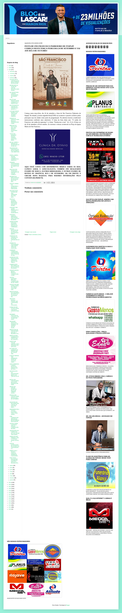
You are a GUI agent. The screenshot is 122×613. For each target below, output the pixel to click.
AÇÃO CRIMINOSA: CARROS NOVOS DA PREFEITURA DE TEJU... (14, 366)
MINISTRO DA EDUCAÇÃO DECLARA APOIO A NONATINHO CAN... (13, 128)
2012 (10, 505)
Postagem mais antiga (75, 232)
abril (11, 473)
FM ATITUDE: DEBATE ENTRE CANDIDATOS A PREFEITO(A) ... (14, 101)
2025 (10, 67)
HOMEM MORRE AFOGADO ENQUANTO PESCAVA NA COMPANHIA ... (14, 224)
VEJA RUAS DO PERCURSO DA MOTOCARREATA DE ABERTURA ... (14, 150)
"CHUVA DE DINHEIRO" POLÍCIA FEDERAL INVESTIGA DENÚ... (13, 137)
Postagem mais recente (30, 232)
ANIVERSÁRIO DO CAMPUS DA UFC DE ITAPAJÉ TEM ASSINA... (14, 432)
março (11, 475)
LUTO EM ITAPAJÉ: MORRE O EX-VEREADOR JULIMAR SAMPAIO (14, 114)
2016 (10, 497)
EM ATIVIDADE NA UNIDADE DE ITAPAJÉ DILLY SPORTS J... (14, 107)
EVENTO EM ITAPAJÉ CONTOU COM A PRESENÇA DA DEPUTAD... (14, 344)
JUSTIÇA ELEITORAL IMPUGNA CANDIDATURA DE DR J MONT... (14, 280)
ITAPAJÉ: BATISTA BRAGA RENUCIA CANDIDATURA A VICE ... (14, 273)
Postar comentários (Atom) (35, 234)
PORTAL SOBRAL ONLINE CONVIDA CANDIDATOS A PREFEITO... (14, 158)
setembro (12, 77)
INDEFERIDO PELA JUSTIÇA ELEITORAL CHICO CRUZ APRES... (14, 412)
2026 (10, 65)
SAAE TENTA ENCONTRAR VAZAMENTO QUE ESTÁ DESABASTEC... (14, 460)
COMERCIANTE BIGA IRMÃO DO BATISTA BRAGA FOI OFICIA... (14, 266)
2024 (10, 69)
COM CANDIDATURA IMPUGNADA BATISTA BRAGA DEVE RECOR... (14, 419)
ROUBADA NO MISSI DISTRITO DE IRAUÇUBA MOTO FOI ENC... (14, 179)
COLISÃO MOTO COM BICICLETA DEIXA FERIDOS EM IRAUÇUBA (14, 81)
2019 (10, 490)
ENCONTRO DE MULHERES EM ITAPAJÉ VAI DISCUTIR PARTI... (14, 405)
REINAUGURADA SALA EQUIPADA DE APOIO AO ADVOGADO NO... (14, 294)
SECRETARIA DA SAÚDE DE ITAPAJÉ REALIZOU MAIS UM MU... (14, 88)
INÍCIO (7, 38)
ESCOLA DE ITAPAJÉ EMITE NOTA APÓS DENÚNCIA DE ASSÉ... (14, 382)
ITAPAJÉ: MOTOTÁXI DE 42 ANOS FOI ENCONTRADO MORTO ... (14, 231)
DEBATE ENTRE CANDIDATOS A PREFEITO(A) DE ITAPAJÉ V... (14, 337)
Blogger (68, 605)
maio (11, 471)
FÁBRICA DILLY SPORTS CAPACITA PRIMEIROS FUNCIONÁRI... (14, 453)
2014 (10, 501)
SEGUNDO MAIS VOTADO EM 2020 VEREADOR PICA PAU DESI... (14, 194)
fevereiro (12, 478)
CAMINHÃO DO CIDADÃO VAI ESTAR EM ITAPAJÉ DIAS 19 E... (14, 238)
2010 (10, 509)
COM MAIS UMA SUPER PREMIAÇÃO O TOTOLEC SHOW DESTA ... (14, 210)
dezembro (12, 71)
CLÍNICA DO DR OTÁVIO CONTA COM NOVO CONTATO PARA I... (14, 310)
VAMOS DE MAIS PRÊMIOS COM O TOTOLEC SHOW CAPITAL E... (14, 439)
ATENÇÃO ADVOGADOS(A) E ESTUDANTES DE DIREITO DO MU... (14, 165)
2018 (10, 492)
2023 (10, 482)
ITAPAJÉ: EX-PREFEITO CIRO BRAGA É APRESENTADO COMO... (14, 121)
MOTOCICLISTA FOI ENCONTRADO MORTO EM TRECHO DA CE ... (14, 374)
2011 (10, 507)
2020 (10, 488)
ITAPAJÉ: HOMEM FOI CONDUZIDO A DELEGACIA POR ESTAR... (14, 186)
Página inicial (53, 232)
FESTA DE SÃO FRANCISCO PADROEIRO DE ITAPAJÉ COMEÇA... (14, 172)
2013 (10, 503)
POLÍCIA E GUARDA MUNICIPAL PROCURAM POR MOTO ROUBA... (13, 202)
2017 (10, 494)
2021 (10, 486)
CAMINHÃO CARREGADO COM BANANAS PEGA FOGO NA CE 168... (14, 253)
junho (11, 469)
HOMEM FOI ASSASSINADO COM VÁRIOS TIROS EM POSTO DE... (14, 246)
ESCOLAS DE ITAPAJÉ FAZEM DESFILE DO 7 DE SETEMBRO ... (14, 397)
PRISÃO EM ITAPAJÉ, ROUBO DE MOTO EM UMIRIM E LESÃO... (13, 390)
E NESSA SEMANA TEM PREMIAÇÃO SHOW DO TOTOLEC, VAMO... (14, 359)
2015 (10, 499)
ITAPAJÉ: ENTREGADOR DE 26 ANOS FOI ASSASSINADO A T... (14, 446)
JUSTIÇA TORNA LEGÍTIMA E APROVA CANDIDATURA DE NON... (14, 426)
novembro (12, 73)
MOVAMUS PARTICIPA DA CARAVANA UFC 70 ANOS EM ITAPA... (14, 317)
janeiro (11, 480)
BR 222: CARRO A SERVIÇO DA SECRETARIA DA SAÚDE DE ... (14, 144)
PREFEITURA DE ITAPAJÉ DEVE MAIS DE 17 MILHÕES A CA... (14, 331)
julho (11, 467)
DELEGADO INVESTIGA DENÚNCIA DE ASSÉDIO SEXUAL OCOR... (14, 324)
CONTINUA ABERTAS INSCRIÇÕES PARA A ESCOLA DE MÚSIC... (14, 217)
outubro (12, 75)
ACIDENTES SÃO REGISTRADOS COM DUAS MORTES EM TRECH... (14, 260)
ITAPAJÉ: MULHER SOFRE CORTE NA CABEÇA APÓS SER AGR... (14, 287)
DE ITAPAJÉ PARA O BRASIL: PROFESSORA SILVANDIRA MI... (14, 95)
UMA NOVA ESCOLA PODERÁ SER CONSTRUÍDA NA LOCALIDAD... (14, 302)
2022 (10, 484)
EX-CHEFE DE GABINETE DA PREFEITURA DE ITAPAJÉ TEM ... (14, 351)
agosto (11, 465)
